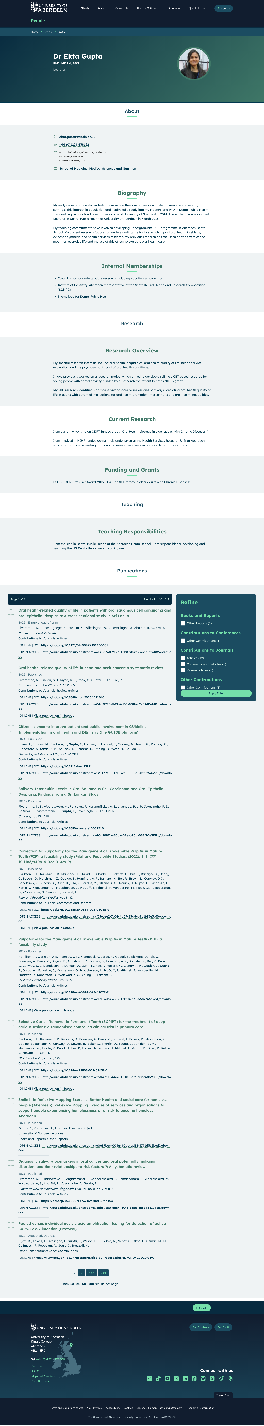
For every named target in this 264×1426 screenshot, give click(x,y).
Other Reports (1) (199, 623)
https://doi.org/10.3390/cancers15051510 (72, 828)
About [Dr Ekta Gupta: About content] (132, 111)
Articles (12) (195, 658)
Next (93, 1272)
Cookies (128, 1409)
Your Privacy (94, 1409)
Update (201, 1309)
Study (87, 8)
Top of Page (223, 1396)
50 (84, 1284)
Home (35, 32)
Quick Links (199, 8)
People (38, 20)
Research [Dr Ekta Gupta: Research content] (132, 323)
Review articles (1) (200, 670)
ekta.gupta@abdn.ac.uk (77, 137)
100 (91, 1284)
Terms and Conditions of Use (66, 1409)
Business (176, 8)
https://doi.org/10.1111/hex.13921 (66, 766)
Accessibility (113, 1409)
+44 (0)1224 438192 (74, 145)
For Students (197, 1329)
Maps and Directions (43, 1377)
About (104, 8)
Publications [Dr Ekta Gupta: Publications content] (132, 571)
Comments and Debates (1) (206, 664)
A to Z (35, 1372)
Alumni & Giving (149, 8)
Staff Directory (40, 1382)
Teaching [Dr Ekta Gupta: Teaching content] (132, 504)
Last (104, 1272)
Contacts (37, 1367)
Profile (62, 32)
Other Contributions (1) (203, 641)
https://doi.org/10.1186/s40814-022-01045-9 (75, 910)
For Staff (222, 1329)
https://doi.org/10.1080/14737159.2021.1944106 (77, 1201)
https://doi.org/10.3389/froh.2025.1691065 (72, 697)
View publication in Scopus (54, 716)
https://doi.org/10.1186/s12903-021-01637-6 (74, 1070)
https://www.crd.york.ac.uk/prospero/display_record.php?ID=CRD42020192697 (94, 1258)
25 (78, 1284)
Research (123, 8)
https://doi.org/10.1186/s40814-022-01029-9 (75, 992)
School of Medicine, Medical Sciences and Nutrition (97, 169)
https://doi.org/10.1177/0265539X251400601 (74, 645)
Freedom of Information (200, 1409)
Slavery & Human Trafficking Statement (159, 1409)
